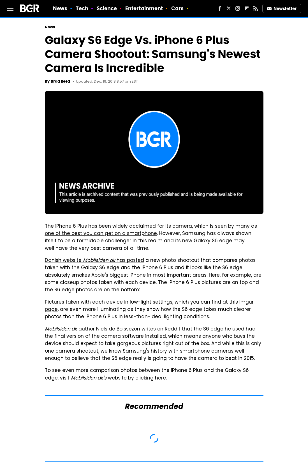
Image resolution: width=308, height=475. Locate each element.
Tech (82, 8)
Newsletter (282, 8)
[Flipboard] (246, 8)
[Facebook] (219, 8)
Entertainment (144, 8)
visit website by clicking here (113, 378)
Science (107, 8)
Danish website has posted (94, 261)
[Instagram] (237, 8)
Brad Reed (60, 81)
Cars (177, 8)
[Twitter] (228, 8)
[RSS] (255, 8)
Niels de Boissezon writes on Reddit (138, 329)
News (60, 8)
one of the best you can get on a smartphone (101, 234)
